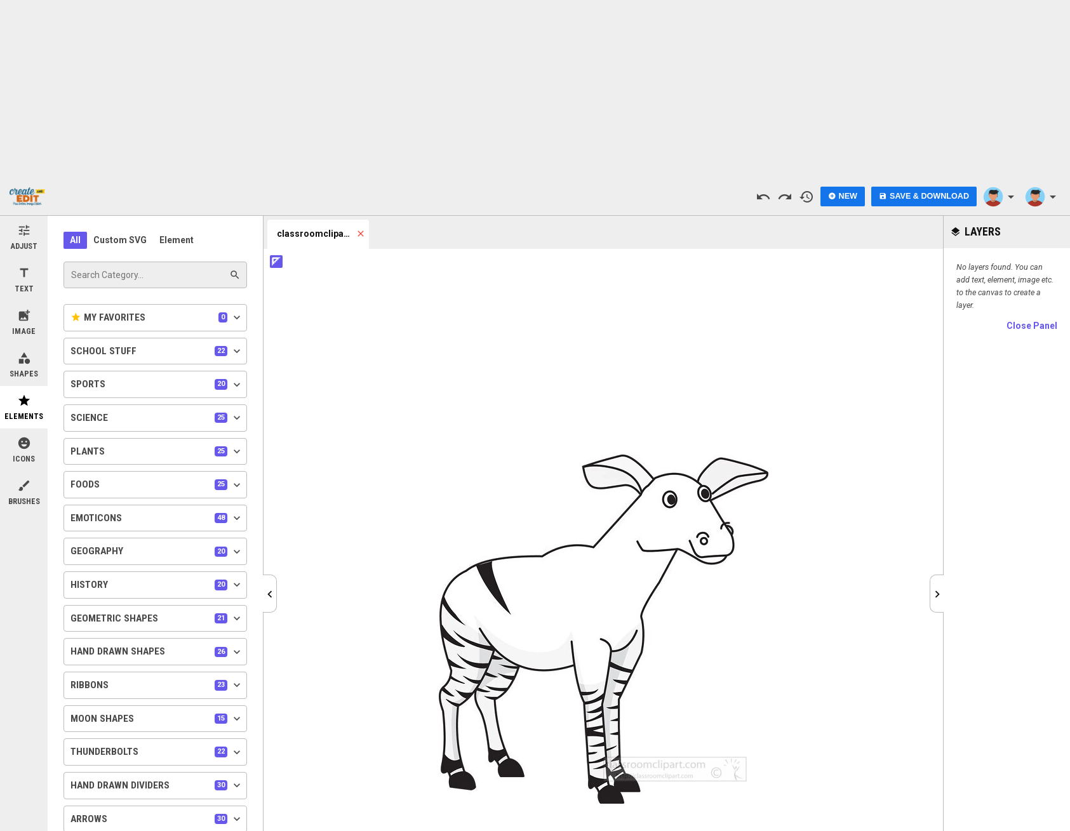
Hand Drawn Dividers (156, 785)
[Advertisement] (535, 89)
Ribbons (156, 685)
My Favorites (156, 317)
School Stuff (156, 351)
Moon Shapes (156, 718)
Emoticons (156, 518)
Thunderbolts (156, 752)
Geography (156, 551)
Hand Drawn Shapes (156, 652)
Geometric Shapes (156, 618)
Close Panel (1031, 326)
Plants (156, 451)
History (156, 584)
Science (156, 417)
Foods (156, 485)
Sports (156, 384)
